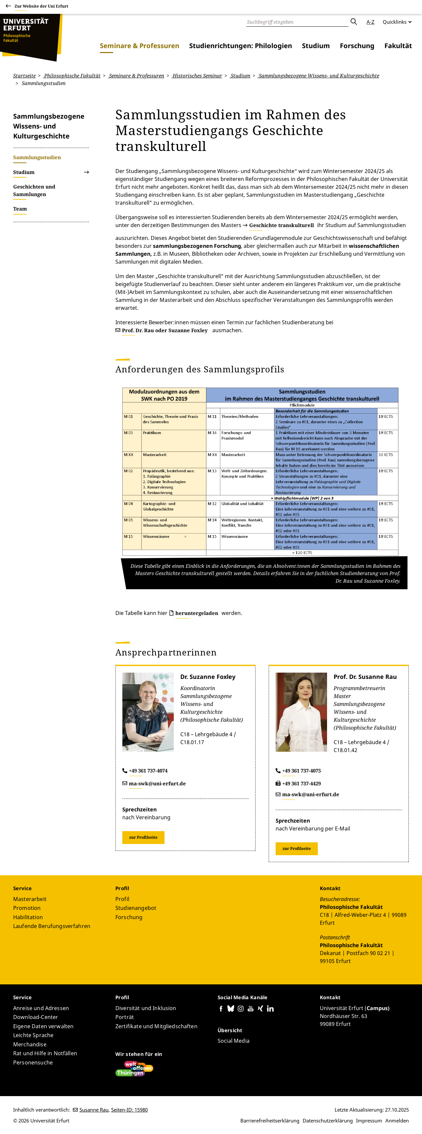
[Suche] (297, 22)
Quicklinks (395, 21)
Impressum (369, 1120)
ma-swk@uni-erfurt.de (157, 783)
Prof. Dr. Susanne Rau (365, 677)
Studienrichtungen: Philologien (240, 45)
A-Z (371, 21)
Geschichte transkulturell (281, 225)
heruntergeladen (196, 613)
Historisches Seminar (196, 75)
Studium (316, 45)
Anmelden (397, 1120)
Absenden (353, 22)
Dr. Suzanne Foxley (207, 677)
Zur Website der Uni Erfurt (41, 7)
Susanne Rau (93, 1109)
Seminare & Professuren (139, 45)
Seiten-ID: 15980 (129, 1109)
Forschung (357, 45)
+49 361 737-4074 (148, 770)
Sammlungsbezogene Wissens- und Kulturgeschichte (318, 75)
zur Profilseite (143, 837)
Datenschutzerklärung (328, 1120)
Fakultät (398, 45)
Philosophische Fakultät (72, 75)
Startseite (24, 75)
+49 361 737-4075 (301, 770)
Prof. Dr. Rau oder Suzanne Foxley (165, 330)
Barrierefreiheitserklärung (269, 1120)
